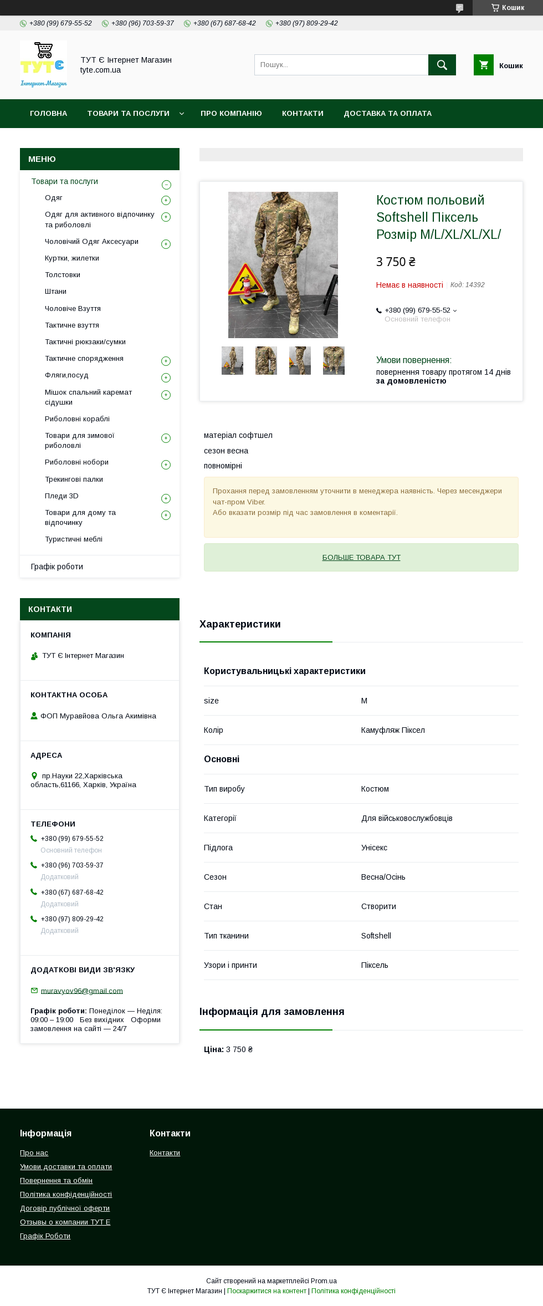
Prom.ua (324, 1281)
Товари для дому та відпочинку (80, 517)
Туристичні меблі (74, 539)
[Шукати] (442, 64)
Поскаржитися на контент (266, 1291)
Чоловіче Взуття (73, 308)
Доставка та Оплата (388, 113)
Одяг (54, 197)
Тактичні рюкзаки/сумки (85, 342)
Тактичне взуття (72, 325)
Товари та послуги (64, 181)
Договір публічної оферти (65, 1208)
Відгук (402, 142)
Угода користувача (327, 142)
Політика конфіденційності (204, 142)
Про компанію (231, 113)
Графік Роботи (45, 1236)
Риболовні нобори (77, 462)
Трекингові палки (74, 479)
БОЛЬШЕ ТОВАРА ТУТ (361, 557)
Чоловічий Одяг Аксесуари (92, 241)
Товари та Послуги (128, 113)
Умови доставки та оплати (66, 1166)
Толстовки (62, 275)
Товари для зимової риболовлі (80, 440)
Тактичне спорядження (84, 358)
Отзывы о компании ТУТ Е (65, 1222)
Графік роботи (57, 566)
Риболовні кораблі (77, 419)
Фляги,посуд (67, 375)
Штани (55, 291)
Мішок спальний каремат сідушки (88, 397)
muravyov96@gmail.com (82, 990)
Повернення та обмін (77, 142)
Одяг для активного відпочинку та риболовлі (100, 219)
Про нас (34, 1153)
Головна (48, 113)
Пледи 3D (62, 496)
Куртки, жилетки (72, 258)
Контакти (303, 113)
